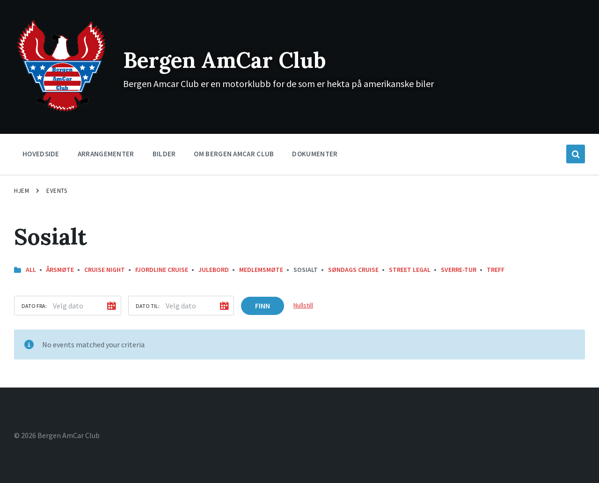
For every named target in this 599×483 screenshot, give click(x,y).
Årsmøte (60, 269)
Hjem (21, 191)
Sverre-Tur (458, 269)
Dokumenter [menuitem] (314, 153)
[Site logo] (61, 111)
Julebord (213, 269)
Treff (495, 269)
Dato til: (148, 305)
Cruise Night (104, 269)
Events (56, 191)
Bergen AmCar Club (230, 59)
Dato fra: (34, 305)
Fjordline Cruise (161, 269)
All (31, 269)
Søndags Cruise (353, 269)
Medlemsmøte (261, 269)
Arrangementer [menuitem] (106, 153)
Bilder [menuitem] (164, 153)
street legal (410, 269)
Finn (262, 305)
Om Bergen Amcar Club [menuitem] (234, 153)
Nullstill (303, 305)
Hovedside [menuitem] (40, 153)
